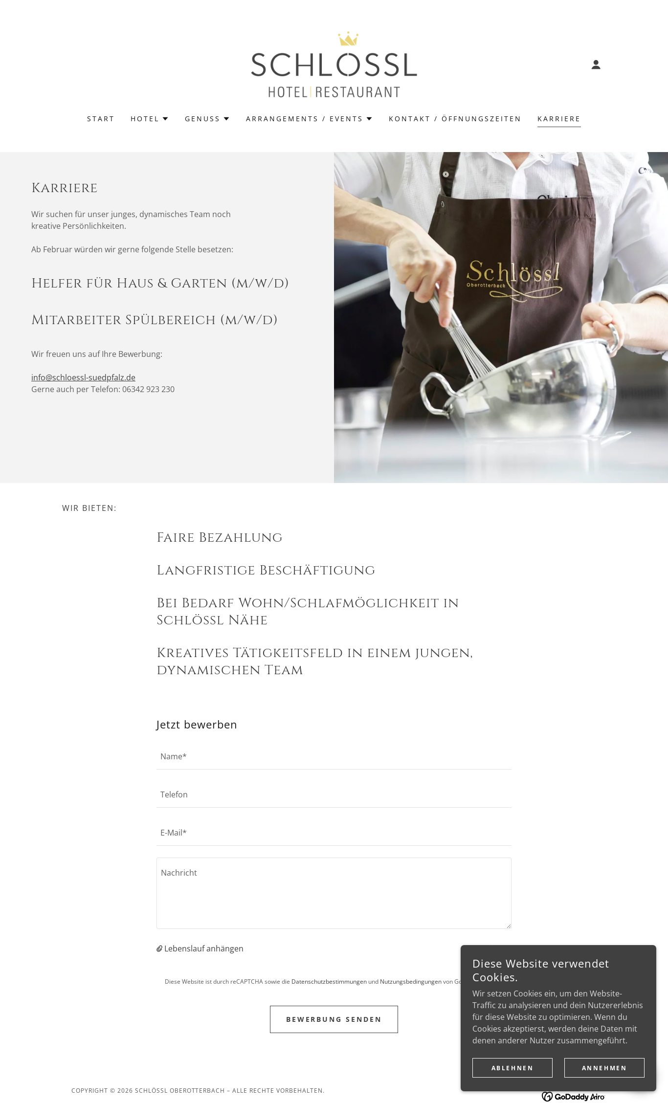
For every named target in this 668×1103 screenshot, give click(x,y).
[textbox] (333, 756)
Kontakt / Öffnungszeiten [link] (455, 118)
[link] (334, 63)
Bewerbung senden (334, 1019)
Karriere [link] (559, 118)
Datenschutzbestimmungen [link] (329, 981)
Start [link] (101, 118)
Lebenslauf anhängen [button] (204, 948)
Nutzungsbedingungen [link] (411, 981)
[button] (596, 64)
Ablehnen (512, 1081)
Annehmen (604, 1081)
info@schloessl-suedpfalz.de (83, 377)
